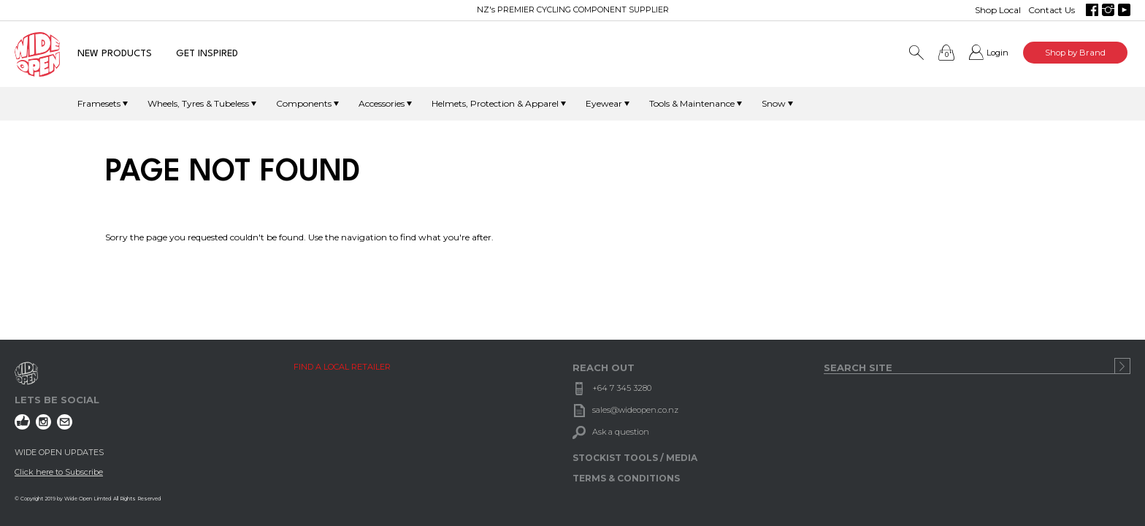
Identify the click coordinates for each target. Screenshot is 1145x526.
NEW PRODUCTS (114, 53)
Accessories (382, 103)
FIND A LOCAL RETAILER (342, 367)
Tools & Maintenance (692, 103)
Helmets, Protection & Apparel (495, 103)
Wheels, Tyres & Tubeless (198, 103)
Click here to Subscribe (59, 472)
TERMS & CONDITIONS (626, 478)
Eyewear (604, 103)
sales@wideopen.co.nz (635, 410)
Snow (774, 103)
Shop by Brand (1075, 52)
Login (997, 52)
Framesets (98, 103)
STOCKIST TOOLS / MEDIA (634, 457)
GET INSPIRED (207, 53)
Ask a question (620, 432)
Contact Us (1051, 9)
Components (304, 103)
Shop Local (998, 9)
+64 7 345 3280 (621, 388)
